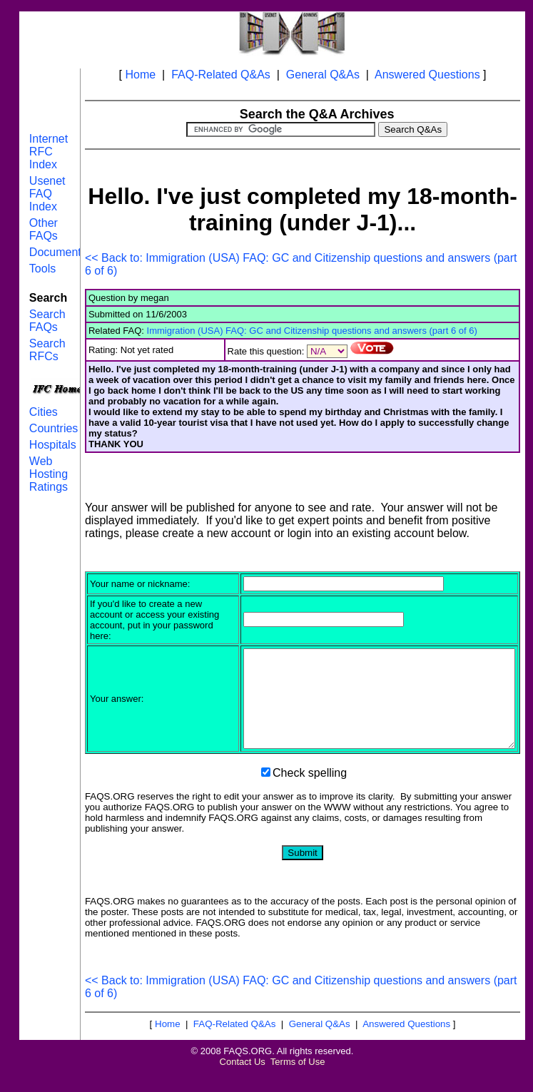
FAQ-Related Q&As (220, 74)
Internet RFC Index (48, 151)
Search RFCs (47, 349)
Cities (43, 412)
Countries (53, 428)
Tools (42, 268)
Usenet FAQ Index (47, 194)
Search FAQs (47, 320)
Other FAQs (43, 229)
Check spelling (310, 792)
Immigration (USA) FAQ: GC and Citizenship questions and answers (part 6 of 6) (312, 330)
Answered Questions (427, 74)
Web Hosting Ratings (48, 474)
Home (141, 74)
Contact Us (242, 1081)
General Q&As (323, 74)
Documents (58, 252)
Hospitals (52, 445)
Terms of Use (297, 1081)
